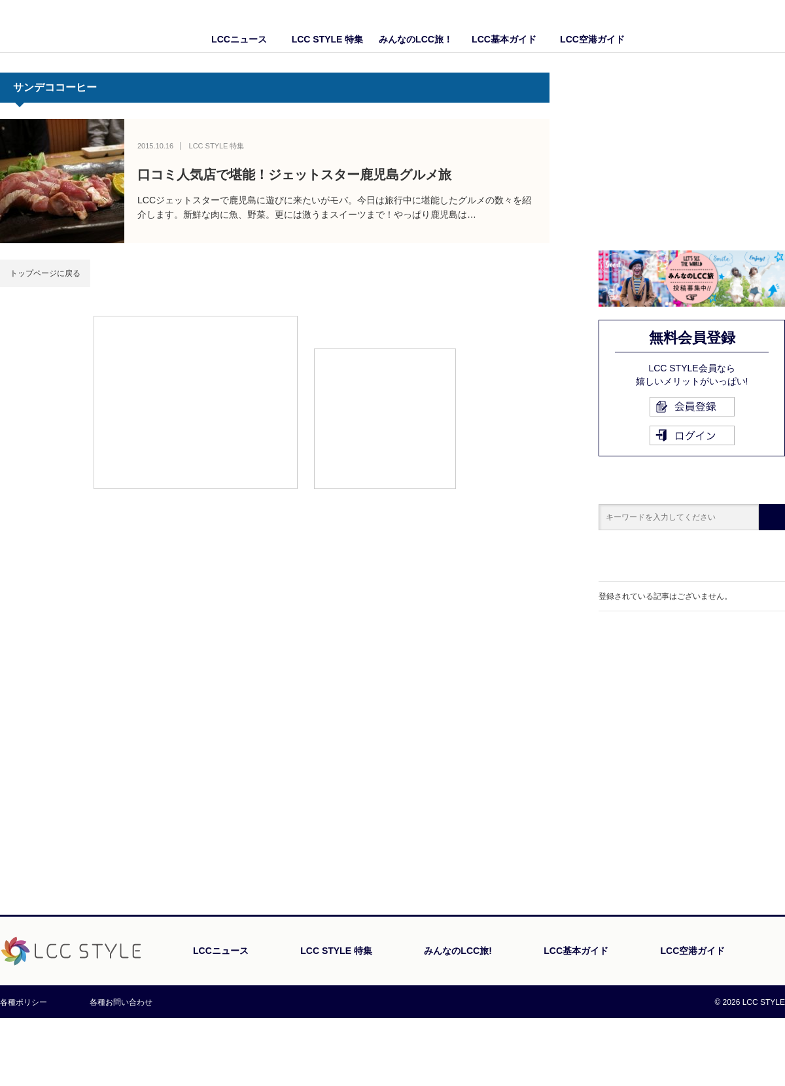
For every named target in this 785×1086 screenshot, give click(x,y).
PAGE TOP (748, 957)
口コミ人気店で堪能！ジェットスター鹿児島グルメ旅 (294, 174)
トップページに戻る (45, 273)
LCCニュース (239, 39)
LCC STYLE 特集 (328, 39)
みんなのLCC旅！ (416, 39)
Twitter (775, 26)
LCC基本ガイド (504, 39)
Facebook (749, 26)
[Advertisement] (195, 401)
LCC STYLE (77, 26)
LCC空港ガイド (592, 39)
